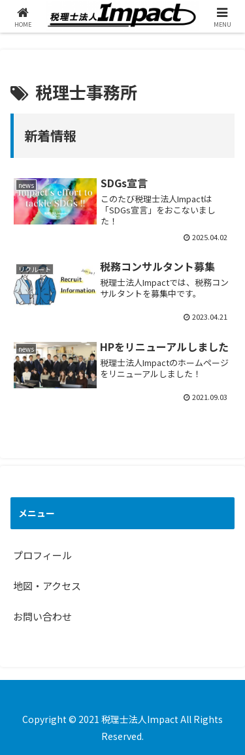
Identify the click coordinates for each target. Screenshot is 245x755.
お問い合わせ (42, 616)
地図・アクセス (47, 586)
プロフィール (42, 555)
